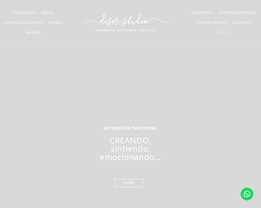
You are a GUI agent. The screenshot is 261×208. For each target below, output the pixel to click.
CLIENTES (223, 32)
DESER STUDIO (25, 13)
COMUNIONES (202, 13)
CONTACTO (241, 22)
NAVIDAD (33, 32)
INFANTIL (56, 22)
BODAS (48, 13)
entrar (129, 183)
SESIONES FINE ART (211, 22)
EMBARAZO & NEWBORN (23, 22)
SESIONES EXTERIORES (236, 13)
